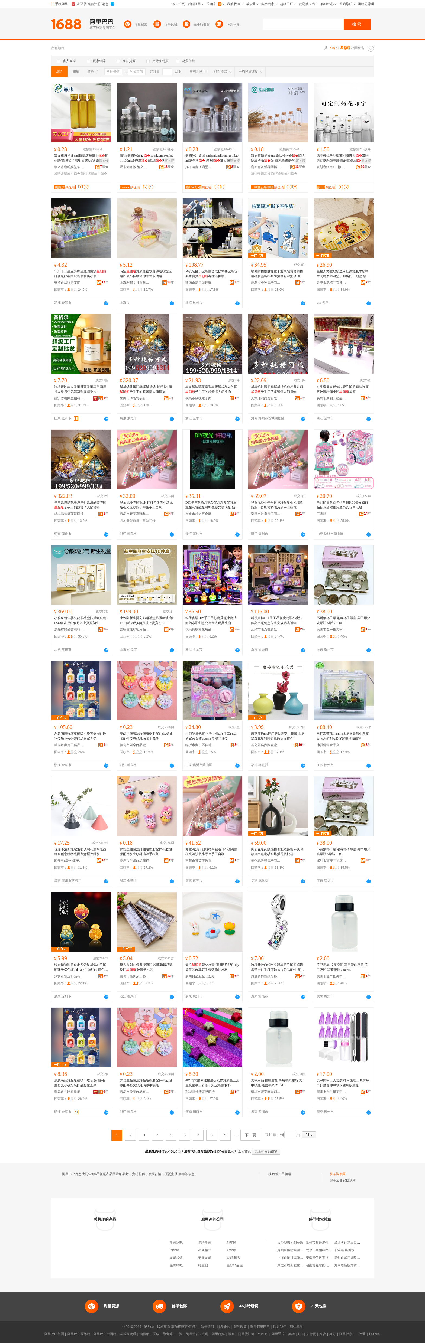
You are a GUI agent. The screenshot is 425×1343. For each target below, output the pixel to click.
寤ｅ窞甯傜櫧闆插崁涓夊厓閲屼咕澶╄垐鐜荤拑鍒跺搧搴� (266, 167)
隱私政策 (240, 1327)
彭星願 (231, 1242)
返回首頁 (244, 1151)
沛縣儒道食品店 (328, 745)
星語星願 (204, 1242)
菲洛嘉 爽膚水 (344, 1250)
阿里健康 (345, 1334)
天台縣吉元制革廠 (290, 1242)
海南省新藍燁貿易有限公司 (353, 1265)
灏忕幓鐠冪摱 (261, 173)
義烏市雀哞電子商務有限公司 (266, 283)
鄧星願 (231, 1250)
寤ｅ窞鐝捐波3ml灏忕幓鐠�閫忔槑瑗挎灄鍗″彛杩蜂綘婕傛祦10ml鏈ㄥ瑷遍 (278, 158)
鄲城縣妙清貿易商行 (200, 1092)
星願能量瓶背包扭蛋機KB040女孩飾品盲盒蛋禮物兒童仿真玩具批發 (342, 505)
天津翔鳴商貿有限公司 (266, 398)
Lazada (374, 1334)
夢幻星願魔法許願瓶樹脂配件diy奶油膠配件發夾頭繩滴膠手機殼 (146, 736)
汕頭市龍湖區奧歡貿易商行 (266, 629)
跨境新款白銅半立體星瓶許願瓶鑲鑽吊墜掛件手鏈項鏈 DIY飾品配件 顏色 (277, 967)
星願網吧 (176, 1242)
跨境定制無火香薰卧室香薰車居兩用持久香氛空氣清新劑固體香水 (80, 389)
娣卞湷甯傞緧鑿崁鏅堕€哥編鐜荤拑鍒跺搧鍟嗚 (200, 167)
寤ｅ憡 (104, 161)
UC (300, 1334)
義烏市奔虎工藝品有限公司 (69, 745)
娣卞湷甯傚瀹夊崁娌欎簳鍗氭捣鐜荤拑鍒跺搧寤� (135, 167)
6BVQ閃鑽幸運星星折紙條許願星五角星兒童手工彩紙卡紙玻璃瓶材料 (212, 1083)
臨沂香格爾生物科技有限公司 (69, 398)
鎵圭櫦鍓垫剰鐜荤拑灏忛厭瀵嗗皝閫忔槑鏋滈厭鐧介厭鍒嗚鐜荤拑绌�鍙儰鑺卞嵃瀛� (343, 158)
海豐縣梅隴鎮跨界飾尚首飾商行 (266, 976)
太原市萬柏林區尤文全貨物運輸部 (330, 1250)
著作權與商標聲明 (184, 1327)
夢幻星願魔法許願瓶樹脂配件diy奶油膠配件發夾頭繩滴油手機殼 (146, 851)
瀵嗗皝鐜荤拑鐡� (67, 173)
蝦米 (231, 1334)
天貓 (156, 1334)
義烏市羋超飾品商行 (134, 860)
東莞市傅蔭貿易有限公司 (135, 398)
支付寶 (311, 1334)
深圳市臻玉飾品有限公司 (69, 976)
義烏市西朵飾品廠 (133, 745)
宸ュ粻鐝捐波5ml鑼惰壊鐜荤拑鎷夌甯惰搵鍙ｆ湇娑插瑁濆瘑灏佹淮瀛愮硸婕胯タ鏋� (81, 158)
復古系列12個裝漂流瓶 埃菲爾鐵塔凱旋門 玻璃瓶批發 (146, 967)
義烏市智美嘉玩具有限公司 (135, 514)
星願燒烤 (176, 1258)
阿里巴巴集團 (54, 1334)
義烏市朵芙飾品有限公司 (135, 1092)
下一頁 (250, 1135)
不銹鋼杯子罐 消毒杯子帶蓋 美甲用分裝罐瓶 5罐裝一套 (343, 620)
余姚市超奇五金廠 (198, 514)
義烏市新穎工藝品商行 (331, 398)
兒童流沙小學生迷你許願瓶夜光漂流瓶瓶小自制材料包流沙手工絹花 (277, 505)
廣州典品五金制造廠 (200, 976)
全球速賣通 (128, 1334)
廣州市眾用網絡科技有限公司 (355, 1258)
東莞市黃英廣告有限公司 (200, 860)
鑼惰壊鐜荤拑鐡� (94, 173)
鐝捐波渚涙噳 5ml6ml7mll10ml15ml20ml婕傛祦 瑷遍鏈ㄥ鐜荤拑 (212, 158)
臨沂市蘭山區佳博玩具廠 (200, 745)
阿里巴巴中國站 (105, 1334)
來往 (323, 1334)
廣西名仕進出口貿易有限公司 (355, 1242)
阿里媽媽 (218, 1334)
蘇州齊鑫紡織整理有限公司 (296, 1250)
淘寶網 (144, 1334)
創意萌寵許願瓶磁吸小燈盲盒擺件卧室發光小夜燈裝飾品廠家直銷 (80, 736)
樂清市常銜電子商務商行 (266, 514)
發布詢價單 (338, 1174)
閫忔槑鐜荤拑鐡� (284, 173)
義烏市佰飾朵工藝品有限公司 (135, 976)
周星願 (174, 1250)
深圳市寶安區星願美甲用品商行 (331, 860)
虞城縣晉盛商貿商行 (68, 514)
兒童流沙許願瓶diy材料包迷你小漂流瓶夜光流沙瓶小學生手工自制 (146, 505)
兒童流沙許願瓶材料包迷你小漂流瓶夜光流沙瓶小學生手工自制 (211, 851)
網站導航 (296, 1327)
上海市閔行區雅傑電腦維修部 (298, 1258)
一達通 (361, 1334)
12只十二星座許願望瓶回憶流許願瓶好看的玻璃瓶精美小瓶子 (80, 273)
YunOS (263, 1334)
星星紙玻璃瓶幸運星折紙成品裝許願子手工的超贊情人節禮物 (146, 389)
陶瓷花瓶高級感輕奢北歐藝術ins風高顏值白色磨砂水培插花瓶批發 (277, 851)
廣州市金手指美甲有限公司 (331, 629)
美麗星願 (204, 1258)
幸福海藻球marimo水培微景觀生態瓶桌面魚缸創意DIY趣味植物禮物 (343, 736)
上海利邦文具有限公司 (135, 283)
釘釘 (332, 1334)
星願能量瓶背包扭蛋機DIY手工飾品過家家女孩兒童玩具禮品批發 (211, 736)
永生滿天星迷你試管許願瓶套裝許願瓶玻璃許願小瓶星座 (343, 389)
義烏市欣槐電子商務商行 (200, 398)
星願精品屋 (235, 1265)
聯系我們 (279, 1327)
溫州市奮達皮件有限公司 (324, 1242)
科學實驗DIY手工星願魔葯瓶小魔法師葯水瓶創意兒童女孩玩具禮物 (211, 620)
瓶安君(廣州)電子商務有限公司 (69, 860)
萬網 (291, 1334)
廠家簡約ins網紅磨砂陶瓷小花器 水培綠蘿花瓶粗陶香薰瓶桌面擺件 (277, 736)
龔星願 (203, 1265)
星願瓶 (286, 1174)
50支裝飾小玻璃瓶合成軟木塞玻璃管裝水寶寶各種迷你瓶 (211, 273)
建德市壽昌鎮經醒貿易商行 (200, 283)
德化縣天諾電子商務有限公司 (266, 860)
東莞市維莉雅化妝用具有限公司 (300, 1265)
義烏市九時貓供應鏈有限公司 (69, 1092)
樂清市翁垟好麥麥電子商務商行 (69, 283)
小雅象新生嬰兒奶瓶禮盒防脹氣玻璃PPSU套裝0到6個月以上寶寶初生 (81, 620)
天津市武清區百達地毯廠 (331, 283)
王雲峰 (321, 514)
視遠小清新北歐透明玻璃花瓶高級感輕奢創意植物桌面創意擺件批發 (80, 851)
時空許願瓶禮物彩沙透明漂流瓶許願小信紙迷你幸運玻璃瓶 (146, 273)
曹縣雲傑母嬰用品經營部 (135, 629)
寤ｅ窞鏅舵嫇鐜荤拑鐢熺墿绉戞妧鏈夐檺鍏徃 (69, 167)
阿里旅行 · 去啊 (197, 1334)
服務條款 (223, 1327)
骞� (104, 167)
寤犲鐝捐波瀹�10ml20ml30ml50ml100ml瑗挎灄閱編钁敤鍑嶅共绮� (146, 158)
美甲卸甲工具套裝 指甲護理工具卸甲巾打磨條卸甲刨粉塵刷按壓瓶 (343, 1083)
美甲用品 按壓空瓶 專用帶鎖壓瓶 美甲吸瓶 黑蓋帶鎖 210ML (342, 967)
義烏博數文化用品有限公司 (200, 629)
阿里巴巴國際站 (78, 1334)
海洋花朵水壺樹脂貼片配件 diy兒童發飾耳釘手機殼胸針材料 (212, 967)
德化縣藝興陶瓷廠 (264, 745)
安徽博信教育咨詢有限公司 (325, 1258)
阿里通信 (278, 1334)
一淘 (179, 1334)
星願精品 (204, 1250)
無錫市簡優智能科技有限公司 (69, 629)
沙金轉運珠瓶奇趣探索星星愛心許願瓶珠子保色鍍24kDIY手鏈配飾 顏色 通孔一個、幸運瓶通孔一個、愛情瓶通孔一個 (80, 967)
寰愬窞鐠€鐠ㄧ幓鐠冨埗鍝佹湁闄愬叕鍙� (331, 167)
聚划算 (168, 1334)
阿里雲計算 (246, 1334)
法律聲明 (207, 1327)
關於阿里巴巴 (260, 1327)
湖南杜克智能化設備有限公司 (327, 1265)
